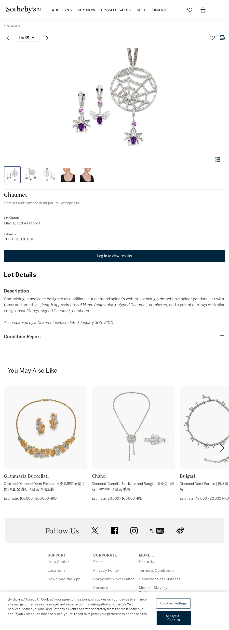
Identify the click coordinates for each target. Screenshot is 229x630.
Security (146, 562)
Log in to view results (114, 256)
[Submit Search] (176, 9)
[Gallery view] (217, 159)
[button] (114, 99)
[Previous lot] (8, 38)
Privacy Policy (106, 571)
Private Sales (116, 10)
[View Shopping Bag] (203, 10)
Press (98, 562)
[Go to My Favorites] (189, 10)
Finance (160, 10)
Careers (100, 588)
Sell (141, 10)
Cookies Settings (173, 603)
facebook (114, 530)
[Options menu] (27, 38)
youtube (157, 531)
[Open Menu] (216, 10)
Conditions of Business (160, 579)
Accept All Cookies (173, 618)
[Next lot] (47, 38)
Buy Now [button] (86, 10)
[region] (114, 611)
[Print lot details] (222, 38)
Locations (57, 571)
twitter (94, 530)
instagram (134, 530)
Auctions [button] (62, 10)
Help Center (58, 562)
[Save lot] (212, 38)
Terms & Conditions (157, 571)
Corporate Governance (114, 579)
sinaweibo (180, 530)
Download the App (64, 579)
